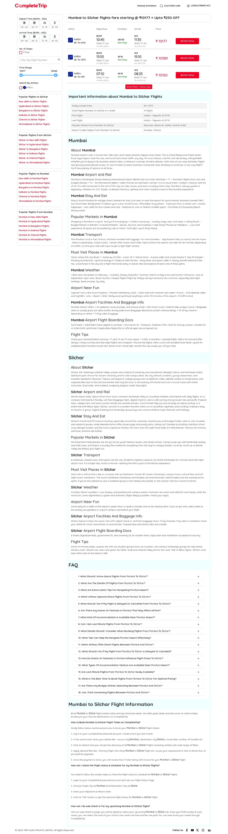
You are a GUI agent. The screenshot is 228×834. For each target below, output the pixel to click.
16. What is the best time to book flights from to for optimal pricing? (139, 679)
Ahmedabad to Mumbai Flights (35, 201)
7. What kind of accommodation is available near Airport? (139, 617)
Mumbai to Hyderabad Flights (34, 221)
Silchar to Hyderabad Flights (34, 144)
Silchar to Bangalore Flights (33, 149)
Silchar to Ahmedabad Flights (34, 162)
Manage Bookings (146, 5)
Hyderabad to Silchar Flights (34, 106)
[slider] (21, 75)
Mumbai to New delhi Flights (33, 217)
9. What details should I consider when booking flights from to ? (139, 631)
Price (158, 28)
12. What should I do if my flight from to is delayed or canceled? (139, 651)
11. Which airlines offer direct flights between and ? (139, 645)
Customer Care (170, 5)
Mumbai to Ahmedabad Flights (35, 239)
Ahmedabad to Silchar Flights (34, 124)
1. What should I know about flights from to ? (139, 576)
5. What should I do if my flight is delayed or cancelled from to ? (139, 604)
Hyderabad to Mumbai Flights (34, 183)
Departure (101, 28)
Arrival (137, 28)
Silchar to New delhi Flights (33, 140)
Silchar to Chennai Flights (32, 158)
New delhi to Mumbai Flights (33, 178)
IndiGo (28, 87)
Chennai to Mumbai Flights (32, 196)
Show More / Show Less (139, 86)
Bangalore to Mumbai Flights (34, 187)
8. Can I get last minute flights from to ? (139, 624)
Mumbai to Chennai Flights (32, 235)
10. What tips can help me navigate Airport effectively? (139, 638)
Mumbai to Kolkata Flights (32, 230)
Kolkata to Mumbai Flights (32, 192)
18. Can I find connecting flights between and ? (139, 692)
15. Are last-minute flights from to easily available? (139, 672)
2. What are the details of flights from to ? (139, 583)
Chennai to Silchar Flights (32, 119)
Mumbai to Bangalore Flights (34, 226)
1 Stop (26, 52)
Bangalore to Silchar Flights (33, 110)
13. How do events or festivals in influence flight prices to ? (139, 658)
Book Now (187, 40)
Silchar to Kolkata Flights (32, 153)
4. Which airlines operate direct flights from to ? (139, 597)
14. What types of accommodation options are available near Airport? (139, 665)
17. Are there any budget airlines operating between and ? (139, 686)
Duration (122, 28)
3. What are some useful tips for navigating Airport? (139, 590)
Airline (71, 28)
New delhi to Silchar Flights (33, 101)
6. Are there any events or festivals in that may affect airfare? (139, 610)
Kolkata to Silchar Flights (32, 115)
